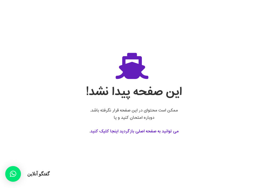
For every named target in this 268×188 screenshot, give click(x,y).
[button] (13, 174)
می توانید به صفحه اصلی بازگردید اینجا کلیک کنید (134, 131)
